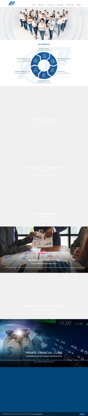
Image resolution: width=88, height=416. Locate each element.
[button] (6, 23)
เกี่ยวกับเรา (41, 5)
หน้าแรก (34, 5)
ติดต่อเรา (78, 5)
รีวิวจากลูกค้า (60, 5)
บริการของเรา (51, 5)
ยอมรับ (82, 414)
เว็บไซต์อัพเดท (35, 408)
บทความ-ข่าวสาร (70, 5)
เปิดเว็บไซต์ (34, 406)
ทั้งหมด (33, 403)
